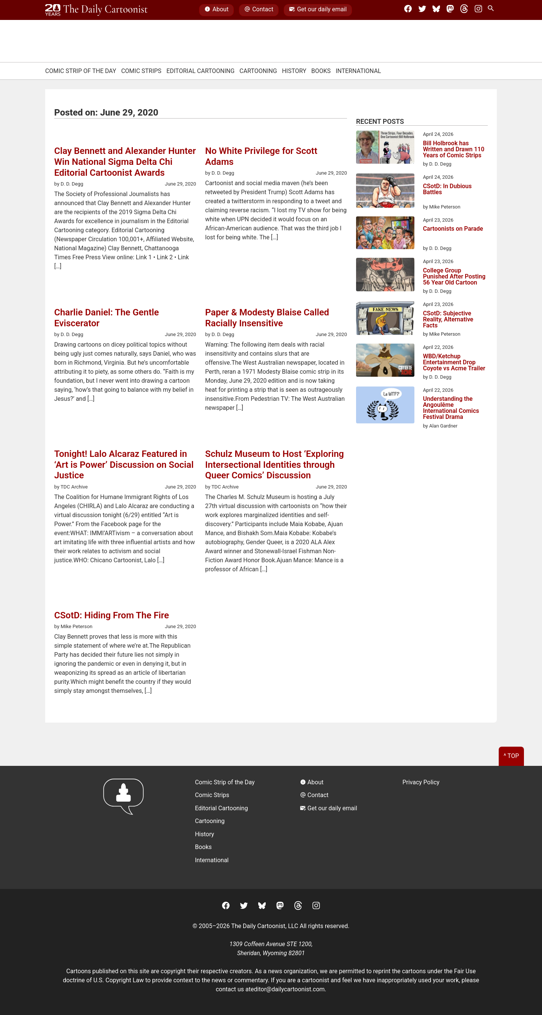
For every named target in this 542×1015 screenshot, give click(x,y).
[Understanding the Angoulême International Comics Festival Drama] (385, 406)
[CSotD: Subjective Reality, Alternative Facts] (385, 319)
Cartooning (258, 71)
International (358, 71)
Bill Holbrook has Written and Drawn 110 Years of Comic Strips (453, 149)
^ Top (511, 755)
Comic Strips (141, 71)
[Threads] (464, 10)
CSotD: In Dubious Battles (447, 189)
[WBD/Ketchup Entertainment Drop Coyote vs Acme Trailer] (385, 361)
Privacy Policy (421, 782)
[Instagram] (478, 10)
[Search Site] (492, 10)
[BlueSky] (436, 10)
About (216, 10)
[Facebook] (408, 10)
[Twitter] (422, 10)
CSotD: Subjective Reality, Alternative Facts (448, 319)
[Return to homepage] (125, 827)
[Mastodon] (450, 10)
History (294, 71)
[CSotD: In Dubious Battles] (385, 191)
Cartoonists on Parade (453, 229)
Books (321, 71)
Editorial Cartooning (200, 71)
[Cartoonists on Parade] (385, 234)
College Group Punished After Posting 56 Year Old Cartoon (454, 277)
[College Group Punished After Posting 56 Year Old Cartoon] (385, 276)
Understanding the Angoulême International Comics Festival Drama (451, 408)
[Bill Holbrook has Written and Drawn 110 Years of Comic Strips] (385, 148)
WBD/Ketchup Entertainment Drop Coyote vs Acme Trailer (454, 362)
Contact (258, 10)
